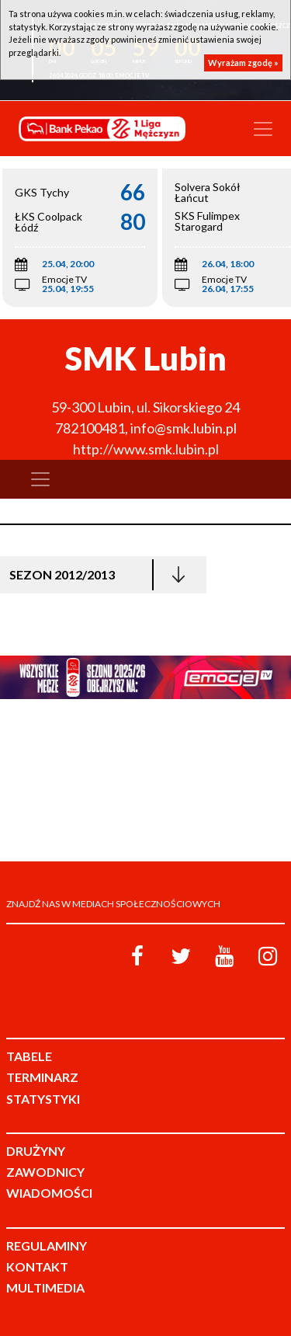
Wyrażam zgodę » (243, 62)
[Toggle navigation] (263, 128)
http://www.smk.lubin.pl (146, 449)
